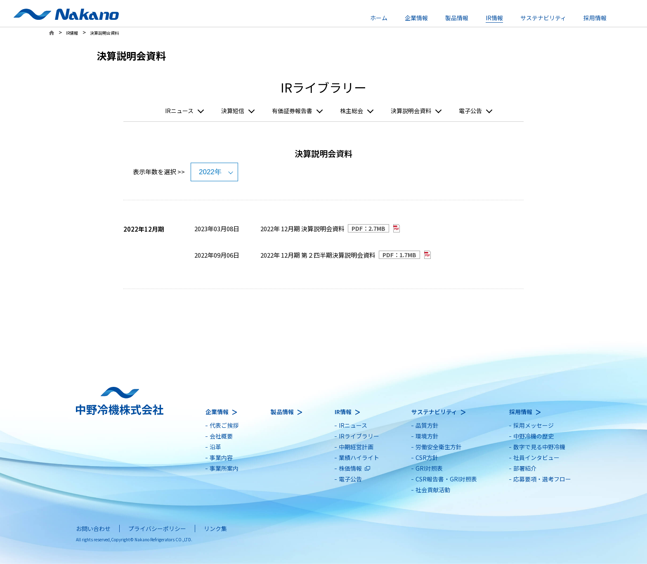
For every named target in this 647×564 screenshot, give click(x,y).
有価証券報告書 (292, 111)
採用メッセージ (533, 425)
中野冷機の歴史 (533, 436)
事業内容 (221, 457)
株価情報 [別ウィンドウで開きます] (350, 468)
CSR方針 (427, 457)
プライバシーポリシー (157, 528)
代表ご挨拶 (224, 425)
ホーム (378, 18)
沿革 (215, 447)
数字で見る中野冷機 (539, 447)
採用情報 (595, 18)
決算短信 (232, 111)
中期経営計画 (356, 447)
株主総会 (351, 111)
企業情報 (416, 18)
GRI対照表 (429, 468)
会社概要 (221, 436)
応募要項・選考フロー (542, 479)
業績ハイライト (359, 457)
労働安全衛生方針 (439, 447)
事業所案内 (224, 468)
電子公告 (470, 111)
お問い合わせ (93, 528)
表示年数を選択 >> (159, 171)
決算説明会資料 (411, 111)
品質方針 (427, 425)
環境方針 (427, 436)
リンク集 (215, 528)
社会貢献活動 (433, 490)
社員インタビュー (536, 457)
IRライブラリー (359, 436)
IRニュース (179, 111)
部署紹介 (524, 468)
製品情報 (456, 18)
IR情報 (494, 18)
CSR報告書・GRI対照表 (446, 479)
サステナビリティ (543, 18)
